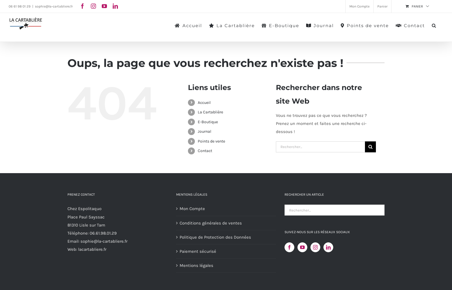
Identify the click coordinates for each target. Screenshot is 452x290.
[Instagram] (315, 247)
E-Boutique (208, 121)
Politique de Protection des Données (215, 237)
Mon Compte (192, 208)
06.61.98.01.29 (103, 233)
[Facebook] (289, 247)
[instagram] (93, 6)
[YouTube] (302, 247)
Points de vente (211, 141)
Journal (204, 131)
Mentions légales (196, 265)
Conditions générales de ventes (211, 223)
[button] (434, 25)
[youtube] (104, 6)
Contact (205, 150)
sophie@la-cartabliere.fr (54, 6)
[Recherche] (370, 146)
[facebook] (82, 6)
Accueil (204, 102)
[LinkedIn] (328, 247)
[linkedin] (115, 6)
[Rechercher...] (320, 146)
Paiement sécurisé (198, 251)
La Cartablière (210, 112)
